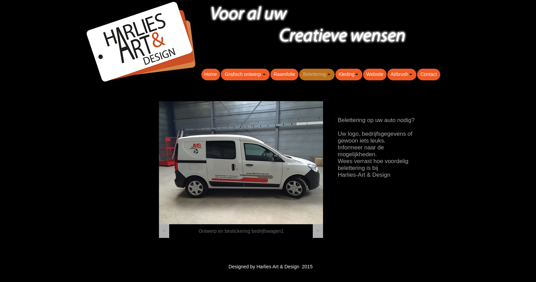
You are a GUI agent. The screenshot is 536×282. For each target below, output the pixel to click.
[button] (164, 231)
